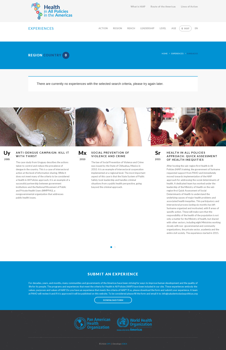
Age (173, 28)
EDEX (124, 343)
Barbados (192, 53)
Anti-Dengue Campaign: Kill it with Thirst (42, 154)
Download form (113, 300)
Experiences (177, 53)
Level (163, 28)
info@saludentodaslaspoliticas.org (180, 293)
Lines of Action (189, 6)
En (196, 28)
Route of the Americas (163, 6)
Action (103, 28)
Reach (131, 28)
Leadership (147, 28)
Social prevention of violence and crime (110, 154)
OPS (108, 343)
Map (185, 28)
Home (165, 53)
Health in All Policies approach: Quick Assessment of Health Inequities (192, 156)
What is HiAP (138, 6)
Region (117, 28)
